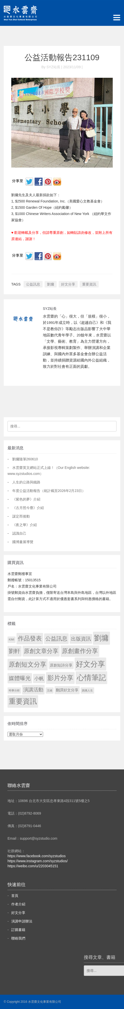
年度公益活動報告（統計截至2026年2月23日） (49, 491)
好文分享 (68, 284)
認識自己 (19, 533)
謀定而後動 (21, 516)
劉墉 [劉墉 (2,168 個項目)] (101, 638)
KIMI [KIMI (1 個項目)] (11, 639)
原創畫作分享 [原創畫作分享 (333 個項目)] (80, 650)
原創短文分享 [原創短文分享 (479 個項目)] (27, 664)
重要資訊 (89, 284)
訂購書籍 (18, 930)
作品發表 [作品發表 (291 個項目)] (30, 638)
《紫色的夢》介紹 (26, 499)
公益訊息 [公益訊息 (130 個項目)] (56, 638)
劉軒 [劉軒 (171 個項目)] (14, 651)
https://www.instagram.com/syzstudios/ (38, 861)
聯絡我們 (18, 938)
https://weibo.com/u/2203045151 (33, 866)
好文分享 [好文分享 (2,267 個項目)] (90, 664)
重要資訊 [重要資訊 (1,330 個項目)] (23, 701)
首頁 (14, 896)
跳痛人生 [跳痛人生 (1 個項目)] (87, 690)
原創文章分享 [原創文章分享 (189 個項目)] (41, 651)
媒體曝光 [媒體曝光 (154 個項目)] (20, 678)
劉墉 (50, 284)
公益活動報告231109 (62, 57)
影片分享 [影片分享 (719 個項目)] (60, 678)
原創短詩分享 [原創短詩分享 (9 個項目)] (61, 665)
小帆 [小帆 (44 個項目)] (39, 678)
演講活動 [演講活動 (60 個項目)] (33, 689)
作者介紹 (18, 904)
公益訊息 (33, 284)
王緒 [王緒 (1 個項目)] (49, 690)
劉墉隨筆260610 (25, 459)
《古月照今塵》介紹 (28, 508)
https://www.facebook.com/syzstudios (37, 856)
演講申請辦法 (21, 921)
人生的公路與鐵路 (26, 482)
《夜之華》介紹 (24, 525)
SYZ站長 (50, 309)
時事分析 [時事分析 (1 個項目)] (14, 690)
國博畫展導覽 (22, 542)
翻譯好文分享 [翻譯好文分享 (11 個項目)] (67, 690)
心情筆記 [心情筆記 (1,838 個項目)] (91, 678)
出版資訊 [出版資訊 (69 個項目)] (81, 638)
